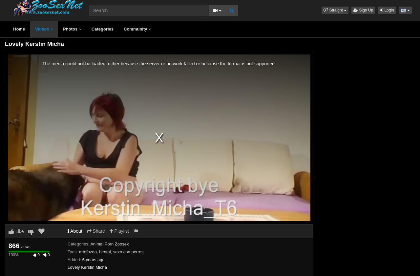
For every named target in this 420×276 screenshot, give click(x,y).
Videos (44, 29)
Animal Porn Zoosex (109, 244)
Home (19, 29)
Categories (103, 29)
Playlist (119, 231)
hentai (105, 251)
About (75, 231)
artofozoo (88, 251)
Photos (72, 29)
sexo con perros (128, 251)
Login (387, 10)
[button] (335, 10)
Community (137, 29)
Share (96, 231)
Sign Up (363, 10)
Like (16, 231)
